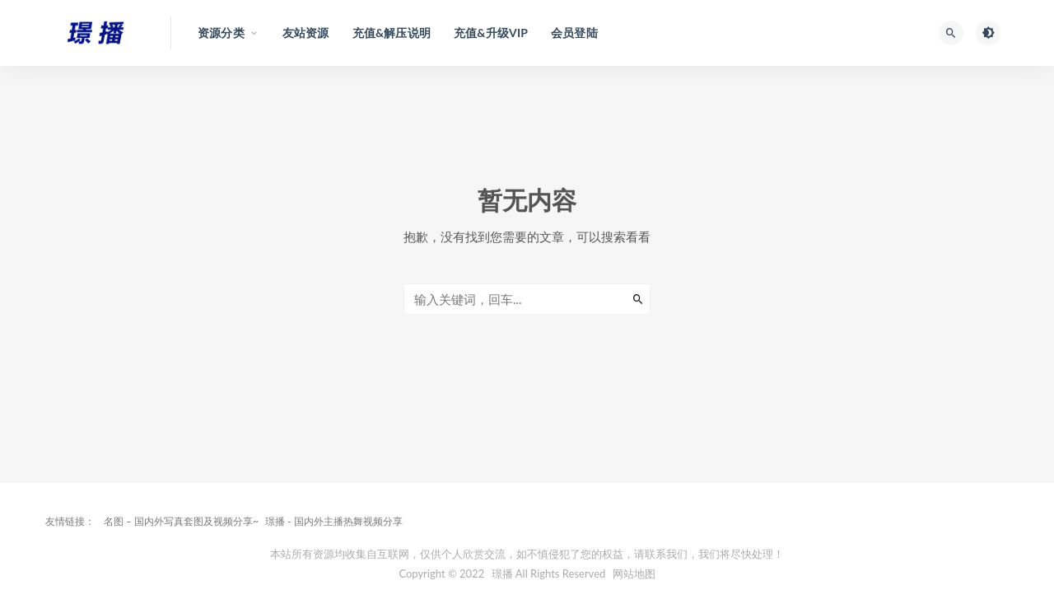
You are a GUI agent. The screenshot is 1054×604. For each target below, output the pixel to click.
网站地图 (634, 573)
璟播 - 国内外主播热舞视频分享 (334, 521)
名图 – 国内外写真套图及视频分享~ (181, 521)
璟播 (502, 573)
